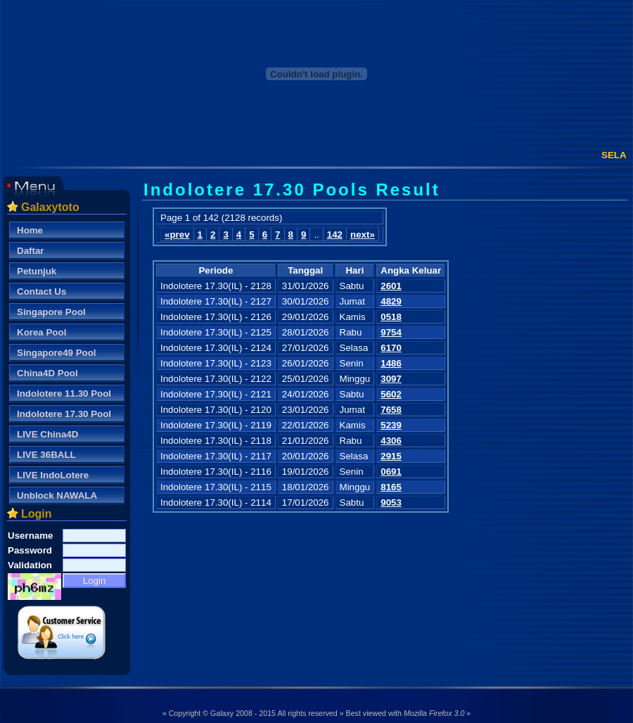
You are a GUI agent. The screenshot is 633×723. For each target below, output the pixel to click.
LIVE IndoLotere (53, 475)
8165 (391, 487)
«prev (177, 234)
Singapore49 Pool (56, 352)
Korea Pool (41, 332)
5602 (391, 394)
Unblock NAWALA (57, 495)
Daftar (30, 250)
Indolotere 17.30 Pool (64, 414)
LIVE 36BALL (46, 454)
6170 (391, 348)
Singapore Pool (51, 312)
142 (335, 234)
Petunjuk (36, 271)
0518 (391, 317)
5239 (391, 425)
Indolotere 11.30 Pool (64, 393)
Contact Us (41, 291)
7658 (391, 409)
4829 (391, 301)
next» (362, 234)
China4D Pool (47, 373)
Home (30, 230)
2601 (391, 286)
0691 (391, 471)
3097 (391, 378)
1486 (391, 363)
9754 (391, 332)
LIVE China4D (47, 434)
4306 (391, 440)
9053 (391, 502)
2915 (391, 456)
